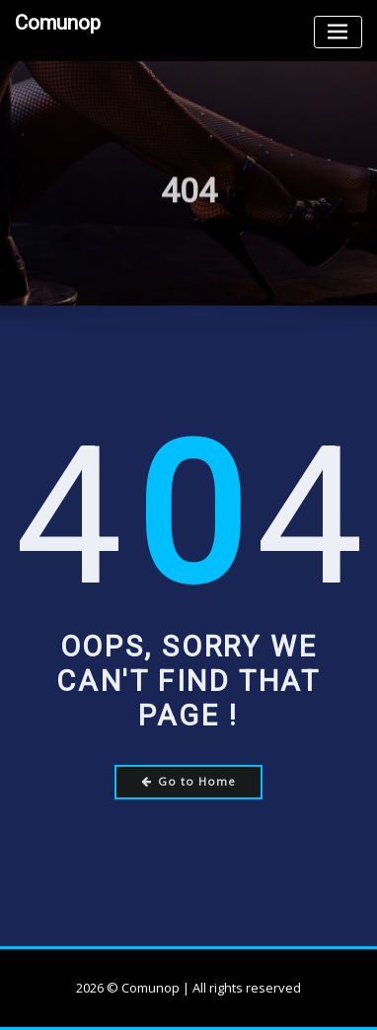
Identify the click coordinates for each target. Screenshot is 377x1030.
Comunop (58, 22)
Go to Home (189, 781)
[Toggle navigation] (338, 32)
